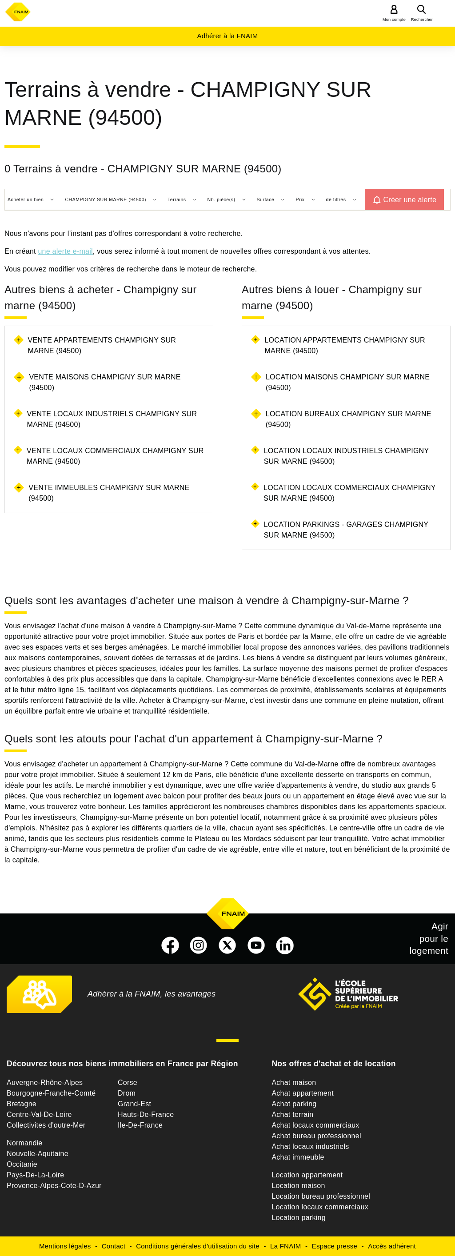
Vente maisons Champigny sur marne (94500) (104, 382)
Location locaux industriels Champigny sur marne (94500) (346, 456)
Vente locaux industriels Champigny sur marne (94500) (112, 419)
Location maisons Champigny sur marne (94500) (348, 382)
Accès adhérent (392, 1246)
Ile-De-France (140, 1125)
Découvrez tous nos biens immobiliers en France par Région (122, 1063)
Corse (127, 1082)
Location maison (298, 1185)
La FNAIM (285, 1246)
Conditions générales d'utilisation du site (197, 1246)
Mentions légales (65, 1246)
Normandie (25, 1143)
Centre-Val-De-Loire (39, 1114)
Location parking (298, 1217)
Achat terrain (292, 1114)
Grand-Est (134, 1104)
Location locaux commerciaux (319, 1207)
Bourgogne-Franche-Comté (51, 1093)
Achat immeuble (297, 1157)
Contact (113, 1246)
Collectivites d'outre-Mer (46, 1125)
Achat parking (293, 1104)
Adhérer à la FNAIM (227, 36)
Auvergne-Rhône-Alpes (45, 1082)
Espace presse (334, 1246)
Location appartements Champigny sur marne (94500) (344, 345)
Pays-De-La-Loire (35, 1175)
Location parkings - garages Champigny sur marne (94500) (346, 530)
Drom (127, 1093)
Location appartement (307, 1175)
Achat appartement (302, 1093)
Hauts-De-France (146, 1114)
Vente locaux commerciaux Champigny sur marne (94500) (115, 456)
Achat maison (293, 1082)
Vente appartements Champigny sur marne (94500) (102, 345)
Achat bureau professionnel (316, 1136)
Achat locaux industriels (310, 1146)
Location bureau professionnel (320, 1196)
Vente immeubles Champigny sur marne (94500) (108, 493)
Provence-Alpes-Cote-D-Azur (54, 1185)
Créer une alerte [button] (410, 199)
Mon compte (394, 19)
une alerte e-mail (65, 251)
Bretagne (21, 1104)
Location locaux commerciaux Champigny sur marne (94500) (349, 493)
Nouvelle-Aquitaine (37, 1153)
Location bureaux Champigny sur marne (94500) (348, 419)
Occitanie (22, 1164)
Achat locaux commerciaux (315, 1125)
